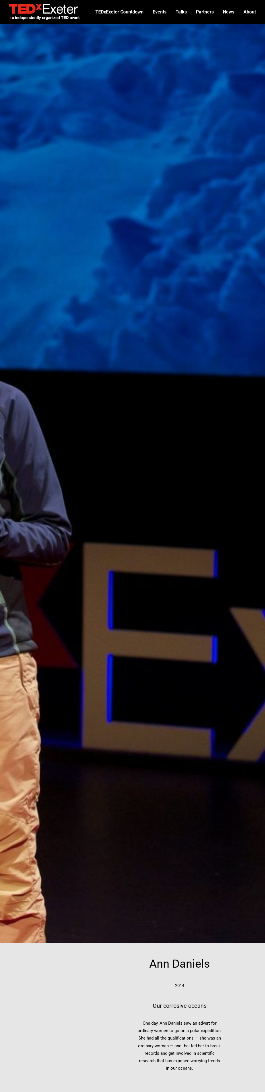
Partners (204, 12)
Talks (180, 12)
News (228, 12)
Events (158, 12)
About (250, 12)
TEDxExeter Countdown (118, 12)
